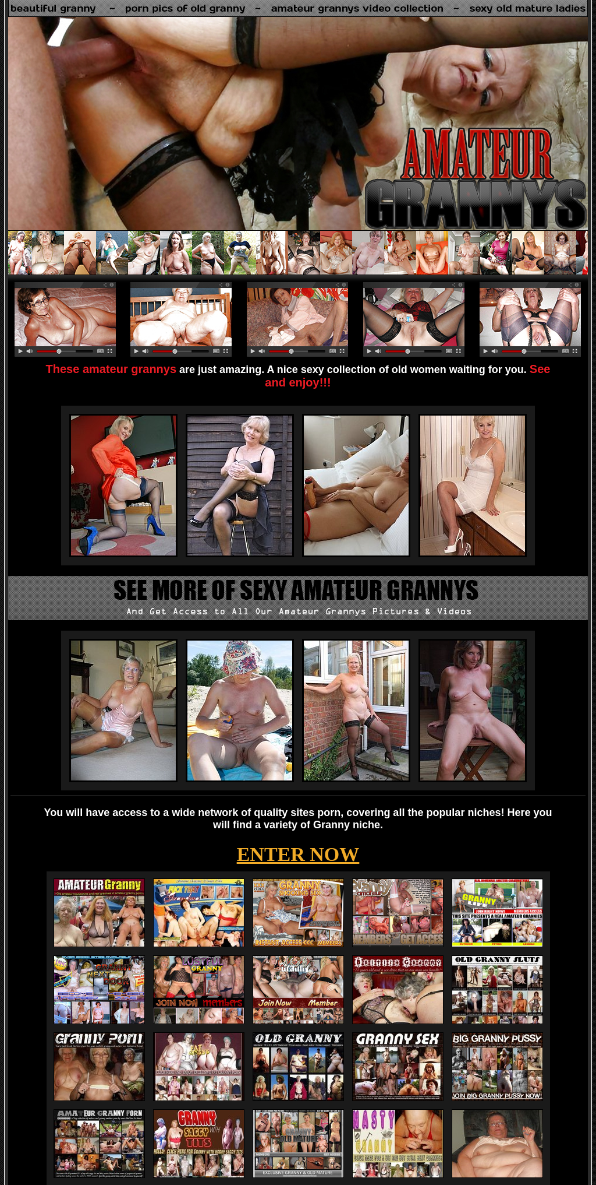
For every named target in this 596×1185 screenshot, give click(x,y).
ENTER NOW (298, 854)
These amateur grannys (111, 369)
